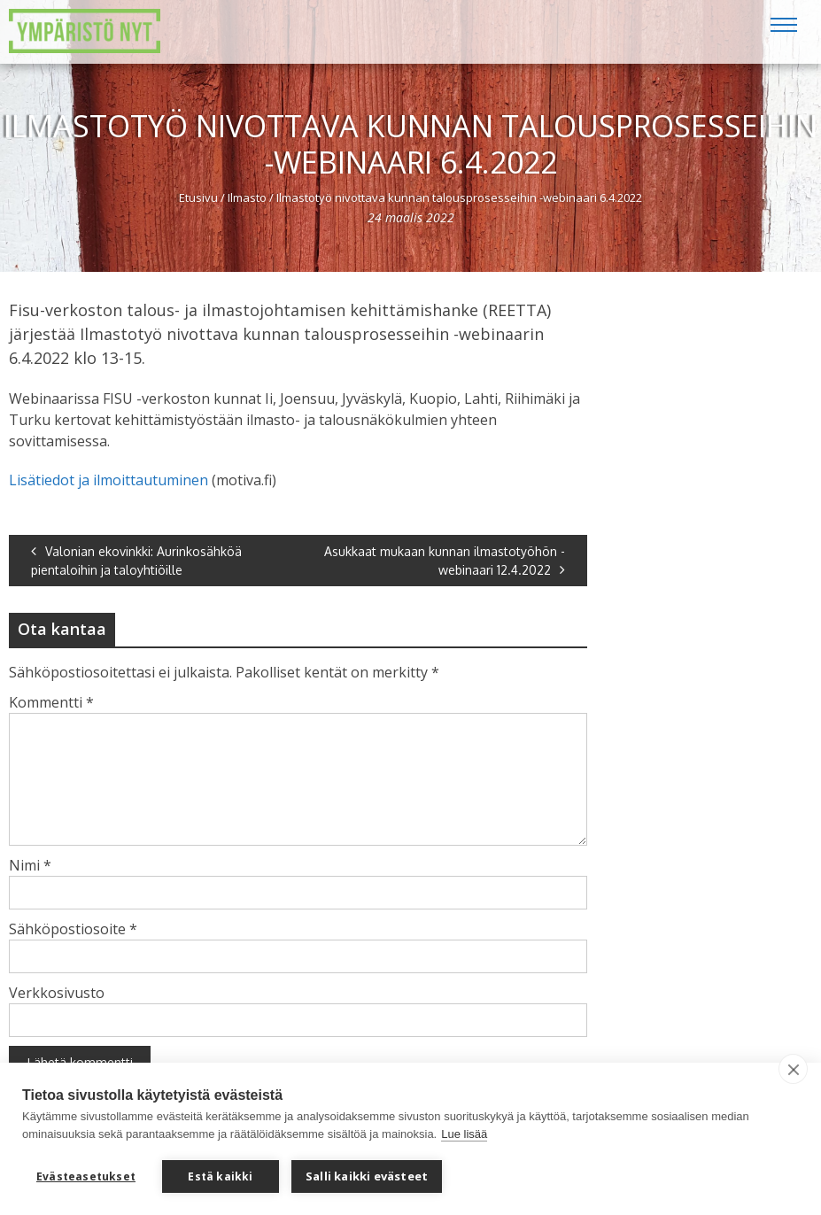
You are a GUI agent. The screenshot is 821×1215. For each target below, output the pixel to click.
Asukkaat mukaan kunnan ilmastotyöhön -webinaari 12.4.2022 (444, 560)
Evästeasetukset (86, 1176)
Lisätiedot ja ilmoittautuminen (108, 480)
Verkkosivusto (57, 992)
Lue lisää (464, 1134)
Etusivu (198, 197)
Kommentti (51, 702)
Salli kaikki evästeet (367, 1176)
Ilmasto (247, 197)
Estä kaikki (220, 1176)
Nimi (30, 865)
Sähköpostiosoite (73, 929)
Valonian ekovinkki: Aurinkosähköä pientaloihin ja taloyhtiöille (136, 560)
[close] (793, 1069)
